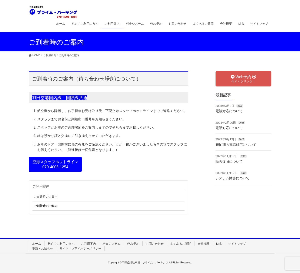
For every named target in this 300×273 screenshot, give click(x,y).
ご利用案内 (41, 186)
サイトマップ (237, 243)
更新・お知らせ (42, 248)
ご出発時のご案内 (45, 196)
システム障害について (233, 178)
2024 (241, 123)
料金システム (111, 243)
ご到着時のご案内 (45, 206)
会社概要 (204, 243)
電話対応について (229, 111)
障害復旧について (229, 161)
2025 (239, 106)
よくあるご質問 (180, 243)
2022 (243, 156)
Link (219, 243)
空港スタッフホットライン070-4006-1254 (55, 164)
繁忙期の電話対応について (236, 145)
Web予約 (133, 243)
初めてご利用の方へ (61, 243)
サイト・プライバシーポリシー (80, 248)
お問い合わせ (155, 243)
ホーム (36, 243)
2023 (241, 139)
